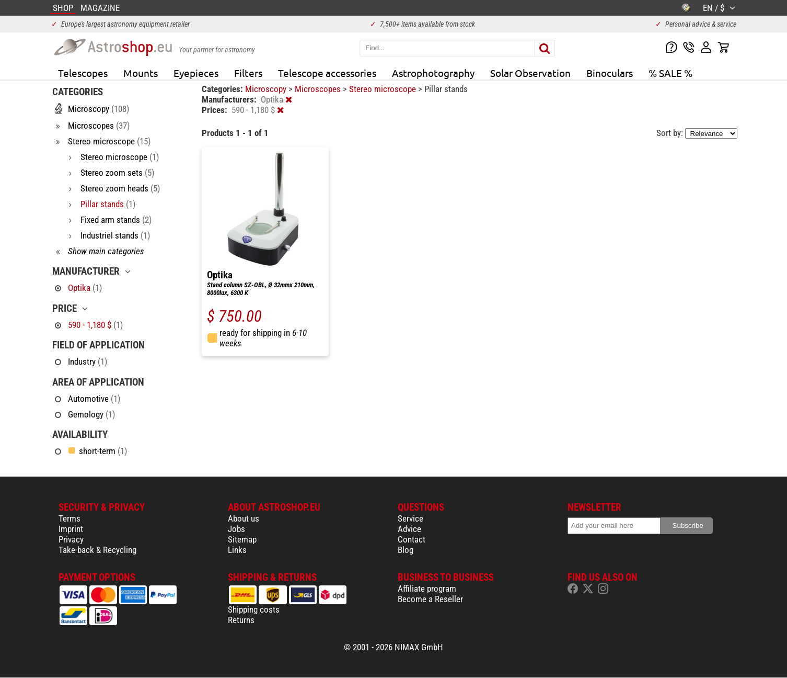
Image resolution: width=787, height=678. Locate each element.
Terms (69, 518)
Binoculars (609, 72)
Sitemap (242, 539)
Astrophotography (433, 72)
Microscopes (319, 89)
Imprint (71, 529)
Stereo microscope (383, 89)
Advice (409, 529)
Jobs (236, 529)
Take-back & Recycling (97, 550)
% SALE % (670, 72)
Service (410, 518)
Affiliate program (427, 588)
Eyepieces (195, 72)
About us (243, 518)
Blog (405, 550)
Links (237, 550)
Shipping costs (254, 609)
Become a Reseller (430, 599)
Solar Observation (530, 72)
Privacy (71, 539)
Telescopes (83, 72)
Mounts (140, 72)
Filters (248, 72)
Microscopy (266, 89)
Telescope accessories (327, 72)
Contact (411, 539)
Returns (241, 620)
